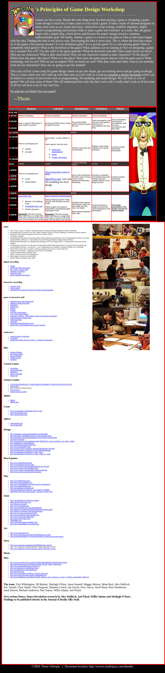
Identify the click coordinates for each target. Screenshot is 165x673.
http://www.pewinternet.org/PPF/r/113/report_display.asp (29, 573)
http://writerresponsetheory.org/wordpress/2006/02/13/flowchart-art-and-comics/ (37, 536)
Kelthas (12, 309)
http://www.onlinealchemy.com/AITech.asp (24, 524)
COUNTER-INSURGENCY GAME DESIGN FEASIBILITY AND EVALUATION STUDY (41, 384)
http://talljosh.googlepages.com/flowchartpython (26, 511)
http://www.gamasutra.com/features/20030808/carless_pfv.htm (31, 545)
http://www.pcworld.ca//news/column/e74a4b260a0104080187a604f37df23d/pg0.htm (38, 562)
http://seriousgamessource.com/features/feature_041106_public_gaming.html (35, 564)
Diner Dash (14, 376)
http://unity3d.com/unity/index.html (22, 517)
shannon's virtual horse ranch (20, 303)
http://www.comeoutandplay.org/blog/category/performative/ (30, 484)
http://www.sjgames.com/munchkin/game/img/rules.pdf (28, 470)
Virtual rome (14, 386)
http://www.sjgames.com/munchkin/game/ (24, 468)
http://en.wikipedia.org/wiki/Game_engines (24, 500)
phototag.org (14, 307)
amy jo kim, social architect (19, 314)
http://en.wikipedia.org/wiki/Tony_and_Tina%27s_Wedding (30, 490)
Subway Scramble (16, 374)
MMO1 (12, 400)
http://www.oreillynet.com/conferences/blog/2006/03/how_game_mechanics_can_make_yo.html (42, 441)
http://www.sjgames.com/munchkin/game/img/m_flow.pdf (29, 466)
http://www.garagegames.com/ (20, 518)
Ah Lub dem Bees (16, 425)
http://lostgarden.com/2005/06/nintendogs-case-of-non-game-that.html (33, 437)
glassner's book (15, 286)
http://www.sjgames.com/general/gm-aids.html (25, 472)
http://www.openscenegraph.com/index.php (24, 515)
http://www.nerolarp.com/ (18, 414)
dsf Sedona (14, 338)
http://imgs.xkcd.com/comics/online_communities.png (28, 575)
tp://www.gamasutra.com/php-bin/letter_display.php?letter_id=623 (34, 547)
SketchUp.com (53, 179)
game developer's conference (19, 336)
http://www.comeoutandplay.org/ (21, 482)
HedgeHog (13, 372)
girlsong (13, 310)
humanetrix (14, 305)
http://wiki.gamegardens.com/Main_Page (24, 522)
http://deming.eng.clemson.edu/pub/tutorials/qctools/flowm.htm (31, 509)
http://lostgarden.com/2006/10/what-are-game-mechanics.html (31, 436)
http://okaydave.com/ (17, 571)
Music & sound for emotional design (58, 196)
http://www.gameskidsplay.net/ (20, 447)
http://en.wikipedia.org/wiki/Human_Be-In (24, 568)
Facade (12, 266)
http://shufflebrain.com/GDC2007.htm (23, 445)
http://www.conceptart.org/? (19, 533)
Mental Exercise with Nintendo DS (22, 301)
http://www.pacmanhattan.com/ (20, 486)
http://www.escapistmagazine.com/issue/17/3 (25, 566)
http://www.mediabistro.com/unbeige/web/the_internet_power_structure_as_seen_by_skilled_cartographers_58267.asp (49, 577)
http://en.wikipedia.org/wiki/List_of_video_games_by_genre (30, 454)
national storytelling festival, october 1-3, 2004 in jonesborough (31, 340)
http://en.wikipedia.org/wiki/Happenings (23, 570)
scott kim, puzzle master (18, 312)
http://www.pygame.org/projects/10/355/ (23, 513)
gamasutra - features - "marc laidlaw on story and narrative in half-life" (33, 316)
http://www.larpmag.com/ (18, 413)
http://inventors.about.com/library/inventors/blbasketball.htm (30, 450)
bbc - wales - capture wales (19, 269)
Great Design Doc (24, 196)
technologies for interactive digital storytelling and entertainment (31, 290)
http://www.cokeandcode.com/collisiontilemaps (26, 508)
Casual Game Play (16, 370)
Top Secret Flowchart (17, 439)
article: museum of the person (20, 275)
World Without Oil (16, 423)
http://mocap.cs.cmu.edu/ (18, 504)
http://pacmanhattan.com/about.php (22, 488)
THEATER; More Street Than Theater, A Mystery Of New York (31, 491)
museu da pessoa (15, 273)
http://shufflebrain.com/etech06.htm (22, 443)
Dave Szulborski (15, 356)
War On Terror (15, 390)
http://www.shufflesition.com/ (20, 481)
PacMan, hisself (15, 358)
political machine (16, 320)
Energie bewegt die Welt (18, 392)
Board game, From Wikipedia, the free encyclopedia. (27, 325)
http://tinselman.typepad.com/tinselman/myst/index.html (29, 434)
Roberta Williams (16, 352)
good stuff (13, 321)
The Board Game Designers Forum (22, 323)
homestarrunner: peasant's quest (20, 318)
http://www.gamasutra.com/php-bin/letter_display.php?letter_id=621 (33, 549)
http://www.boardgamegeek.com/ (21, 463)
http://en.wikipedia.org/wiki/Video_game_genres (26, 452)
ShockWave (14, 368)
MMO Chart (14, 402)
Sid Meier (13, 359)
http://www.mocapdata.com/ (19, 506)
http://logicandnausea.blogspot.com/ (22, 464)
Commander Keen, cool (33, 206)
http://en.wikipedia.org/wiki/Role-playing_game (26, 411)
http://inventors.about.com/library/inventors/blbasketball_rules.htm (32, 448)
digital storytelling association (20, 268)
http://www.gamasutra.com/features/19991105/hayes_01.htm (30, 535)
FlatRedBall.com (15, 520)
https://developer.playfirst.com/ (20, 502)
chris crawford (15, 288)
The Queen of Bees (16, 354)
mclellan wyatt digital (17, 271)
